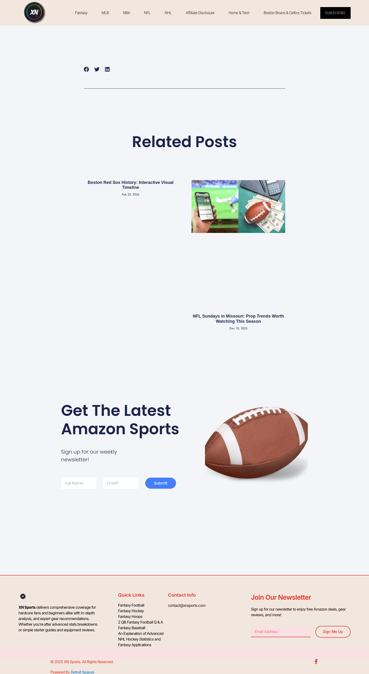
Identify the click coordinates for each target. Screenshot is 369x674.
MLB (105, 13)
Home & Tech (239, 13)
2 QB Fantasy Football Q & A (140, 622)
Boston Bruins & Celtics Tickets (287, 13)
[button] (86, 69)
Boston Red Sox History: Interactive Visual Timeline (131, 185)
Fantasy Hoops (130, 616)
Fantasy (81, 13)
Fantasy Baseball (131, 628)
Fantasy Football (131, 605)
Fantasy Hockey (131, 611)
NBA (126, 13)
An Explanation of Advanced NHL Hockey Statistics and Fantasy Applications (141, 639)
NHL (168, 13)
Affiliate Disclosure (200, 13)
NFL (147, 13)
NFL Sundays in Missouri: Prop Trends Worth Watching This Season (238, 319)
